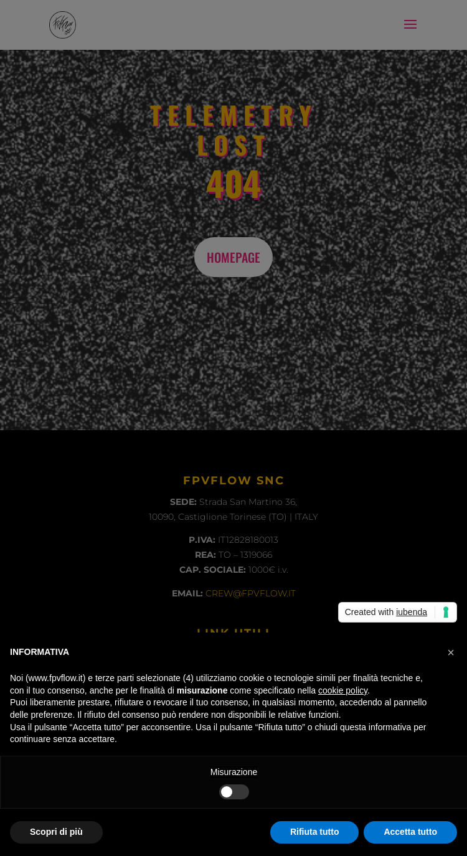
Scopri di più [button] (56, 832)
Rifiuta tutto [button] (314, 832)
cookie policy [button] (342, 690)
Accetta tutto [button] (410, 832)
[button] (451, 652)
